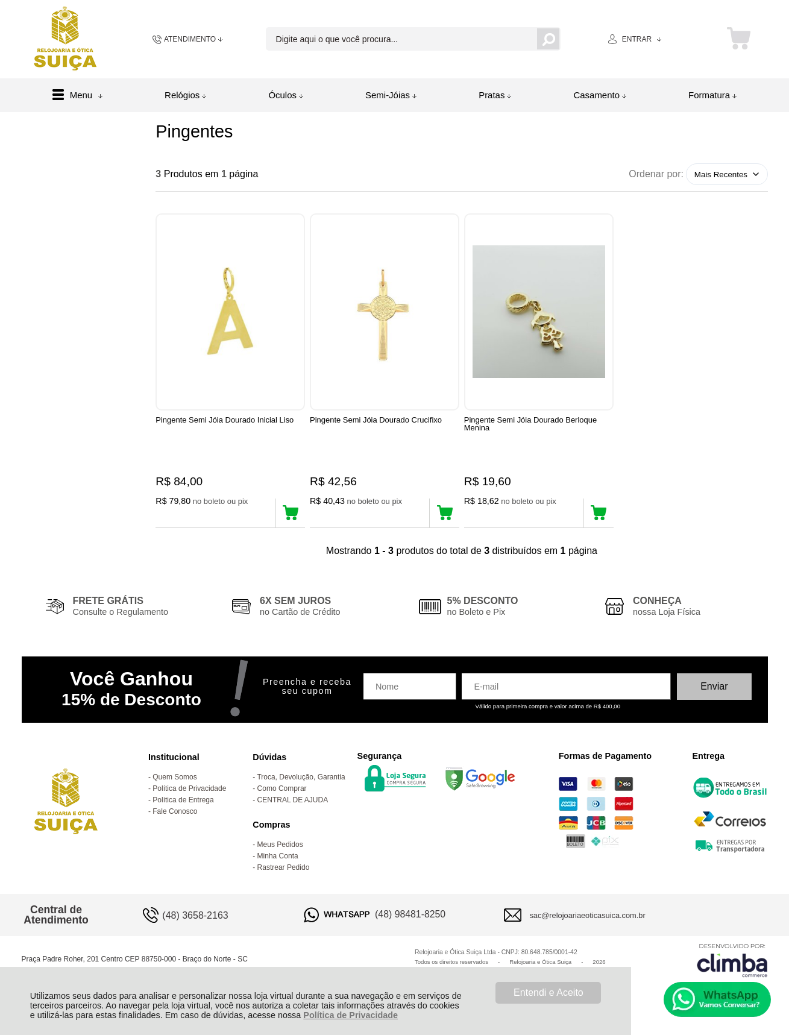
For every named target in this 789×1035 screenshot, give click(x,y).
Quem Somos (174, 780)
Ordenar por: (656, 174)
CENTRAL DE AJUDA (292, 803)
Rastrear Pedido (283, 870)
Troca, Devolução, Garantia (301, 780)
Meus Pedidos (280, 847)
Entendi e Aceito (548, 992)
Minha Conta (277, 859)
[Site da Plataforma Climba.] (732, 963)
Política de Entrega (182, 803)
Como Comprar (282, 791)
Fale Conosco (174, 814)
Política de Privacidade (350, 1015)
